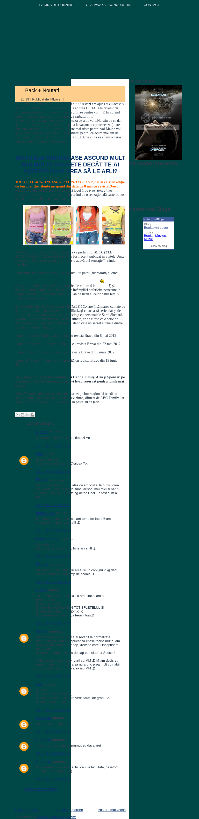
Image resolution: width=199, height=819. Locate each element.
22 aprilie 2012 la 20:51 (53, 471)
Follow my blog (158, 246)
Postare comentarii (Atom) (56, 817)
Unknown (43, 718)
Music (148, 239)
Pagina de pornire (69, 810)
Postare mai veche (112, 810)
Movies (160, 236)
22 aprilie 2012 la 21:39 (53, 582)
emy (39, 454)
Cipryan (42, 432)
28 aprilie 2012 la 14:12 (53, 779)
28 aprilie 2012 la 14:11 (53, 753)
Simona (42, 631)
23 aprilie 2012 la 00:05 (53, 623)
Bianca (41, 590)
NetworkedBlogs (154, 219)
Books (148, 236)
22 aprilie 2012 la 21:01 (53, 505)
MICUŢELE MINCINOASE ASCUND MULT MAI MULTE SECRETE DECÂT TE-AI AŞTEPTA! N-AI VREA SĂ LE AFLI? (70, 164)
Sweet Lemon (47, 539)
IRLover (42, 479)
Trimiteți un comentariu (41, 789)
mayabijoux (45, 513)
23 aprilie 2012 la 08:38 (53, 676)
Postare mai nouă (28, 810)
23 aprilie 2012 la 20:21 (53, 732)
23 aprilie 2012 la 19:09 (53, 710)
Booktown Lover (156, 228)
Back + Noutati (42, 90)
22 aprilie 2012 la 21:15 (53, 556)
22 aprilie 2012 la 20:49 (53, 446)
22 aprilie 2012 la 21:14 (53, 531)
